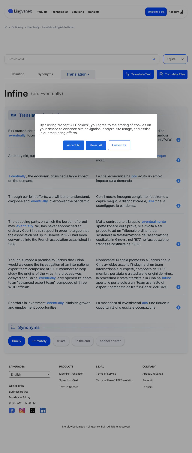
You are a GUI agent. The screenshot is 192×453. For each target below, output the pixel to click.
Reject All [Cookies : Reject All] (96, 145)
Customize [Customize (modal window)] (119, 145)
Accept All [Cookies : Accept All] (73, 145)
